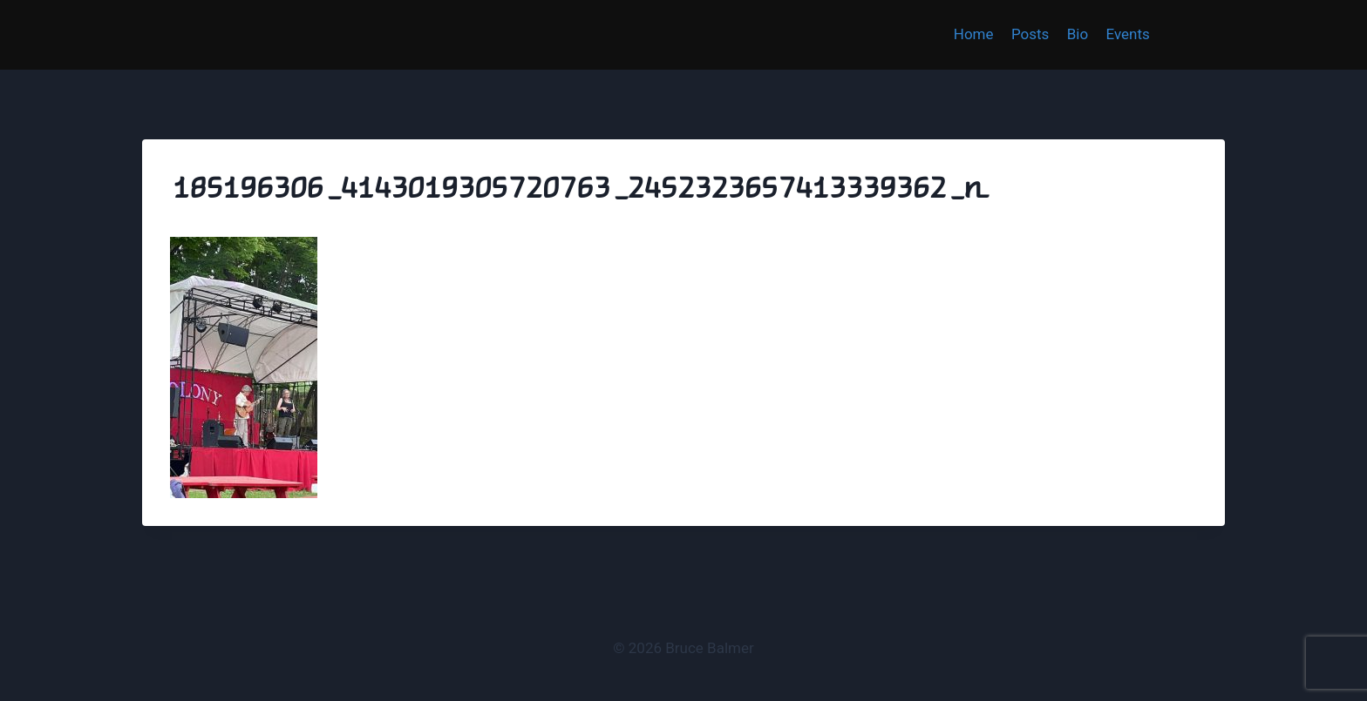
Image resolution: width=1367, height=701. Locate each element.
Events (1128, 34)
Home (974, 34)
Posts (1030, 34)
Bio (1077, 34)
